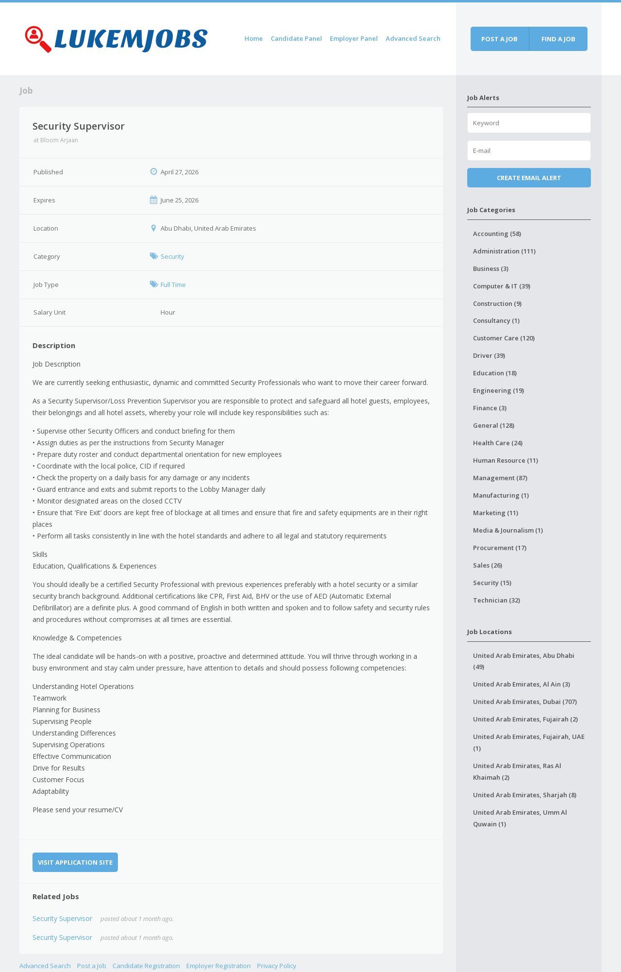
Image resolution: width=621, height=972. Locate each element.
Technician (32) (496, 600)
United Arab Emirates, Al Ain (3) (521, 684)
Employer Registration (218, 965)
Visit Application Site (75, 862)
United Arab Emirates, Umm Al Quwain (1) (520, 818)
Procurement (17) (499, 547)
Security (172, 256)
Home (254, 38)
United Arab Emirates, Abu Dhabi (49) (523, 661)
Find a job (558, 38)
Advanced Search (413, 38)
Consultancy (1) (496, 320)
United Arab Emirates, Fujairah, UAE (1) (529, 742)
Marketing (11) (495, 512)
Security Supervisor (62, 918)
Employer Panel (354, 38)
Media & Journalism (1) (508, 530)
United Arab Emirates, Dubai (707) (525, 701)
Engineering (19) (498, 390)
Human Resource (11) (505, 460)
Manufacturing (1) (501, 495)
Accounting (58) (497, 233)
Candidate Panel (296, 38)
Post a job (499, 38)
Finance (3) (490, 407)
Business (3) (490, 268)
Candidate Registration (146, 965)
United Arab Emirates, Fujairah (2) (525, 719)
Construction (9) (497, 303)
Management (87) (500, 477)
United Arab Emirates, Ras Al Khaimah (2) (517, 771)
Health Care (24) (498, 442)
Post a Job (91, 965)
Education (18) (495, 373)
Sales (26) (487, 565)
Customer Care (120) (504, 338)
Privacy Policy (276, 965)
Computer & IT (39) (501, 286)
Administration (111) (504, 251)
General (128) (493, 425)
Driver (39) (489, 355)
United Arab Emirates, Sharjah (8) (524, 794)
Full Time (173, 284)
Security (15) (492, 582)
